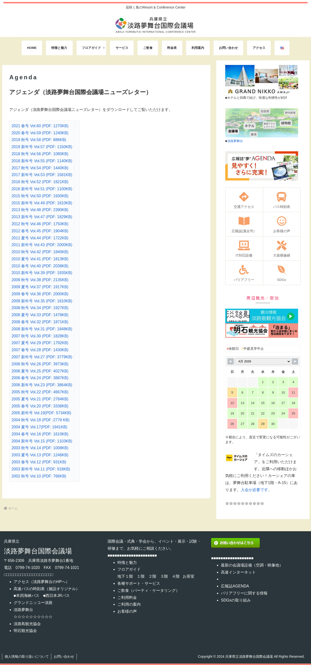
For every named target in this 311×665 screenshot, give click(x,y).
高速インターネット (238, 572)
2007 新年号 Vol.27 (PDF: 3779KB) (41, 357)
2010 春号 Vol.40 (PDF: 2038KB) (39, 266)
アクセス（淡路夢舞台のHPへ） (41, 582)
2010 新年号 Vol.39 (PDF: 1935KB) (41, 273)
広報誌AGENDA (235, 586)
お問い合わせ (64, 656)
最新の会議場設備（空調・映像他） (252, 565)
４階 (176, 576)
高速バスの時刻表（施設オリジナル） (47, 589)
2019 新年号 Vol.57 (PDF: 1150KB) (41, 147)
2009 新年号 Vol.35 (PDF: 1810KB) (41, 301)
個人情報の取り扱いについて (27, 656)
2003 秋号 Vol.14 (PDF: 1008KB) (39, 448)
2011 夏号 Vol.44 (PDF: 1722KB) (39, 238)
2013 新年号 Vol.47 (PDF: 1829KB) (41, 217)
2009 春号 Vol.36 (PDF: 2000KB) (39, 294)
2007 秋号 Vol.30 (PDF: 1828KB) (39, 336)
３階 (164, 576)
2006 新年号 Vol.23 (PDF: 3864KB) (41, 385)
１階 (141, 576)
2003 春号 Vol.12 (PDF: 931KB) (38, 462)
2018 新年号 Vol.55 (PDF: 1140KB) (41, 161)
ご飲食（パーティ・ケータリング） (148, 590)
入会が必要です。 (256, 490)
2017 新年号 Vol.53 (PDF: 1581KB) (41, 175)
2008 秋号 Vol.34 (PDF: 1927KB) (39, 308)
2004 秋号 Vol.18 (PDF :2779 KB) (40, 420)
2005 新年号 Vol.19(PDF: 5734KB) (41, 413)
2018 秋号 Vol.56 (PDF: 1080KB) (39, 154)
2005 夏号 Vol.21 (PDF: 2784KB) (39, 399)
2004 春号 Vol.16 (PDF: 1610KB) (39, 434)
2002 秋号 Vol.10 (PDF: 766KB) (38, 476)
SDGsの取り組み (236, 600)
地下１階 (125, 576)
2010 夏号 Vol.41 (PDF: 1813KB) (39, 259)
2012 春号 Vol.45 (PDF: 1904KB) (39, 231)
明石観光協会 (25, 631)
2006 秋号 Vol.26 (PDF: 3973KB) (39, 364)
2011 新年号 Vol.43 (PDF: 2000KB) (41, 245)
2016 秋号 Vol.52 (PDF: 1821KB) (39, 182)
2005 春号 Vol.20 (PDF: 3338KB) (39, 406)
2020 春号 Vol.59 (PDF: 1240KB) (39, 133)
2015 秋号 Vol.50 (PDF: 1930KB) (39, 196)
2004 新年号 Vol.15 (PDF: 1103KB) (41, 441)
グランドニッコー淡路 (33, 603)
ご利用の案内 (129, 604)
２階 (152, 576)
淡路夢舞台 (235, 141)
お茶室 (188, 576)
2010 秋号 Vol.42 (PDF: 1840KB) (39, 252)
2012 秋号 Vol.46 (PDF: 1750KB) (39, 224)
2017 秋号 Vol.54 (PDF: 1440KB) (39, 168)
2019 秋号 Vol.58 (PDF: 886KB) (38, 140)
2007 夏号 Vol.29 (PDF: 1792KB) (39, 343)
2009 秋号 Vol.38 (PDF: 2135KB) (39, 280)
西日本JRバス (57, 595)
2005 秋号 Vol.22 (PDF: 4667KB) (39, 392)
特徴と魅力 (127, 562)
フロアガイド (129, 569)
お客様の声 (127, 611)
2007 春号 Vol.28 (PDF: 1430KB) (39, 350)
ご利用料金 (127, 597)
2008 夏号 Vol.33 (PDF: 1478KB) (39, 315)
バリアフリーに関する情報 (244, 593)
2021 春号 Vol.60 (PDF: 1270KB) (39, 126)
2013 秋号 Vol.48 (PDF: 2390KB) (39, 210)
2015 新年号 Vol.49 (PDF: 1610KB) (41, 203)
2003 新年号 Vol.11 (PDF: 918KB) (40, 469)
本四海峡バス (27, 595)
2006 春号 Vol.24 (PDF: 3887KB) (39, 378)
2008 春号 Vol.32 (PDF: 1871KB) (39, 322)
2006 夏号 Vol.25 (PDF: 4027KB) (39, 371)
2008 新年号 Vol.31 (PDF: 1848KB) (41, 329)
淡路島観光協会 (27, 624)
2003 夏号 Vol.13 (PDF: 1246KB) (39, 455)
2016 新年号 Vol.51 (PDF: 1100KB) (41, 189)
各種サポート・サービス (138, 583)
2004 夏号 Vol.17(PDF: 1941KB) (39, 427)
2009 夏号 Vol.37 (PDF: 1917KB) (39, 287)
